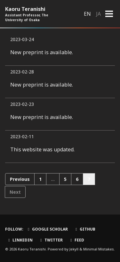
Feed (76, 240)
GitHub (84, 229)
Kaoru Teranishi (35, 13)
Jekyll (73, 249)
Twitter (51, 240)
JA (98, 13)
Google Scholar (47, 229)
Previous (20, 179)
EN (87, 13)
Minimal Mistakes (98, 249)
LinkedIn (20, 240)
